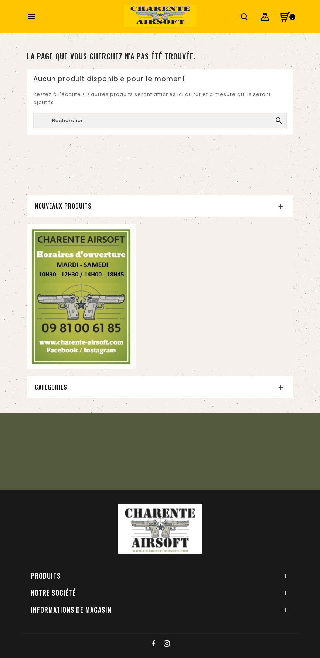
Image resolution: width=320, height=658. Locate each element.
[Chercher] (160, 120)
